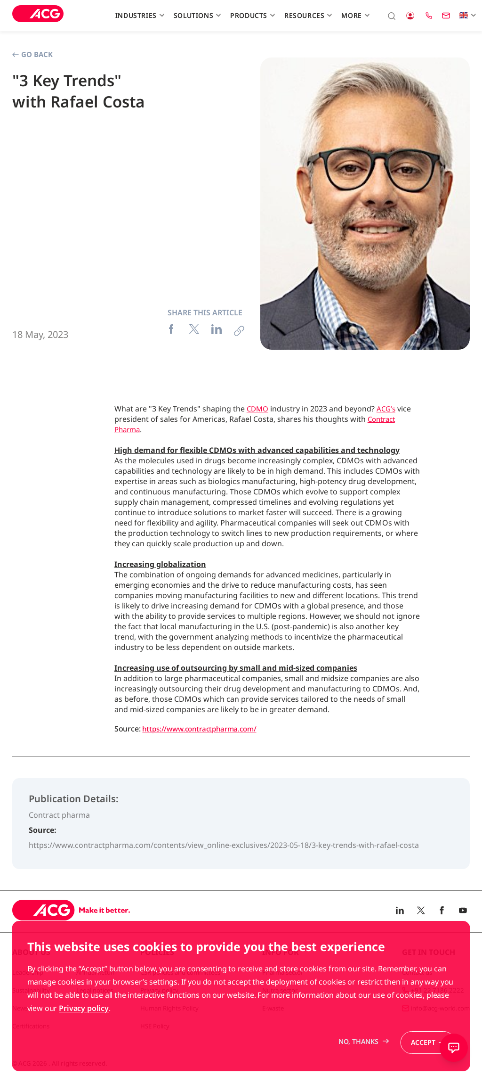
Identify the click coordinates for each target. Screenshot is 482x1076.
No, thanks (354, 1062)
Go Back (32, 54)
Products (251, 15)
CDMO (258, 408)
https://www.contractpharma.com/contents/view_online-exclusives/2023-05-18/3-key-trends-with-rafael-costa (224, 845)
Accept (422, 1063)
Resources (307, 15)
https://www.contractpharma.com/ (203, 728)
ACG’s (388, 408)
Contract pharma (59, 815)
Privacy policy (84, 1029)
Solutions (196, 15)
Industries (138, 15)
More (354, 15)
